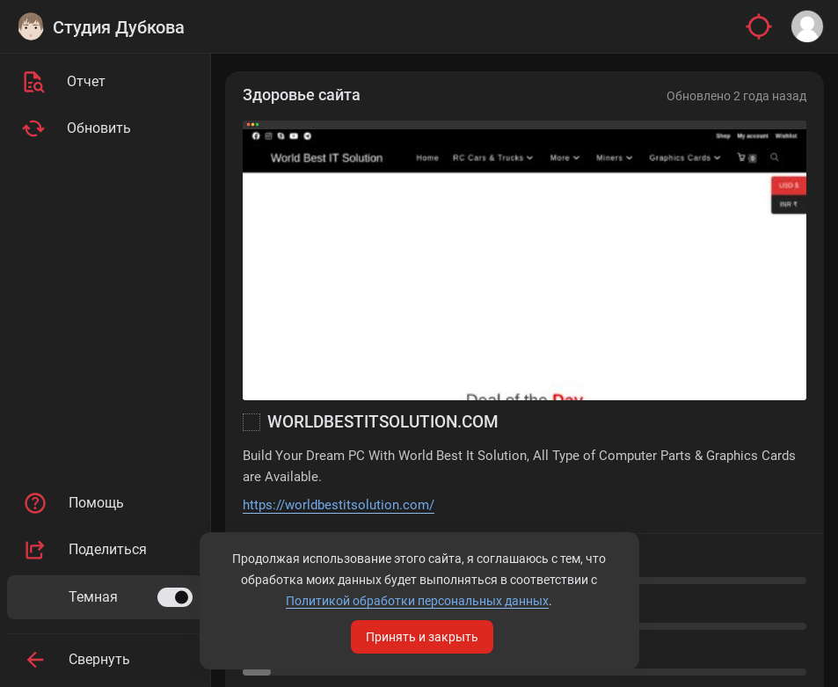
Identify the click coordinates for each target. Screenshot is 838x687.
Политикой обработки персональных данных (417, 601)
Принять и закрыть (422, 637)
